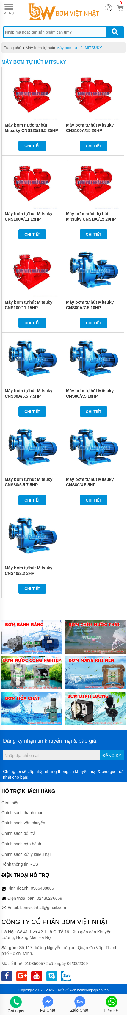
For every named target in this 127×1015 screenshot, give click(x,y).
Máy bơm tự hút (39, 47)
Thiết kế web (66, 990)
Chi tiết (32, 146)
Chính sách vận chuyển (23, 822)
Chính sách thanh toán (22, 812)
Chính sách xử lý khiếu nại (26, 854)
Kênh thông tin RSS (19, 864)
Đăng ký (112, 755)
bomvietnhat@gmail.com (43, 907)
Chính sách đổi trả (18, 833)
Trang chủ (12, 47)
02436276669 (49, 898)
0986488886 (42, 888)
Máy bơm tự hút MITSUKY (79, 47)
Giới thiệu (10, 802)
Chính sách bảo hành (21, 843)
